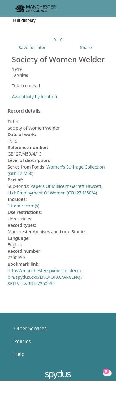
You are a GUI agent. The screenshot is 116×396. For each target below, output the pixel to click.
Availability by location (34, 96)
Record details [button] (24, 111)
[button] (94, 11)
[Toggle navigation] (102, 11)
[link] (54, 40)
